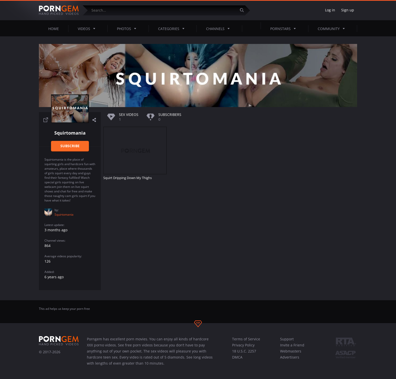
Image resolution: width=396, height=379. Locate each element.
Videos (88, 28)
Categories (172, 28)
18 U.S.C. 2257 (244, 351)
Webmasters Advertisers (290, 354)
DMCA (237, 357)
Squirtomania (64, 214)
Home (53, 28)
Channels (219, 28)
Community (333, 28)
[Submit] (243, 10)
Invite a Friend (292, 345)
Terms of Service (246, 339)
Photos (128, 28)
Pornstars (284, 28)
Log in (330, 10)
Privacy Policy (243, 345)
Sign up (347, 10)
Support (287, 339)
